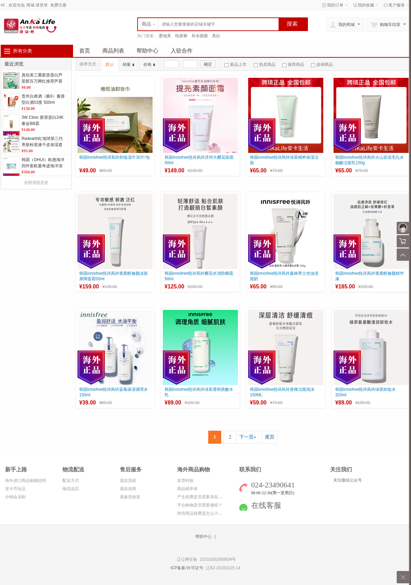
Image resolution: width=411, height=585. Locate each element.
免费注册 (58, 5)
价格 (149, 64)
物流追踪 (70, 488)
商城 (30, 5)
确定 (208, 64)
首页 (84, 51)
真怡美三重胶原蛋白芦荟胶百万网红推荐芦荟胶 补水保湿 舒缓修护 (42, 81)
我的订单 (335, 5)
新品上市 (235, 64)
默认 (109, 64)
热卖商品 (264, 64)
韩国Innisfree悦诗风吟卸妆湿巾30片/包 (114, 157)
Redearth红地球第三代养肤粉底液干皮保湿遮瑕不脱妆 (42, 144)
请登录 (42, 5)
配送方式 (70, 480)
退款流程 (128, 480)
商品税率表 (187, 488)
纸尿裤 (181, 35)
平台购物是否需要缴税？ (199, 505)
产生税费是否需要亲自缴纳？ (203, 497)
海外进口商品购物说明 (25, 480)
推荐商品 (293, 64)
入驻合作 (182, 51)
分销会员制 (15, 497)
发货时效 (185, 480)
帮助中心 (147, 51)
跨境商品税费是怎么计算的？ (203, 513)
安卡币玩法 (15, 488)
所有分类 (22, 51)
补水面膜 (200, 35)
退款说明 (128, 488)
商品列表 (113, 51)
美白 (216, 35)
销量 (128, 64)
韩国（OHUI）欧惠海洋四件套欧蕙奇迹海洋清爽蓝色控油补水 (43, 165)
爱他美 (165, 35)
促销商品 (322, 64)
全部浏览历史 (36, 182)
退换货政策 (130, 497)
